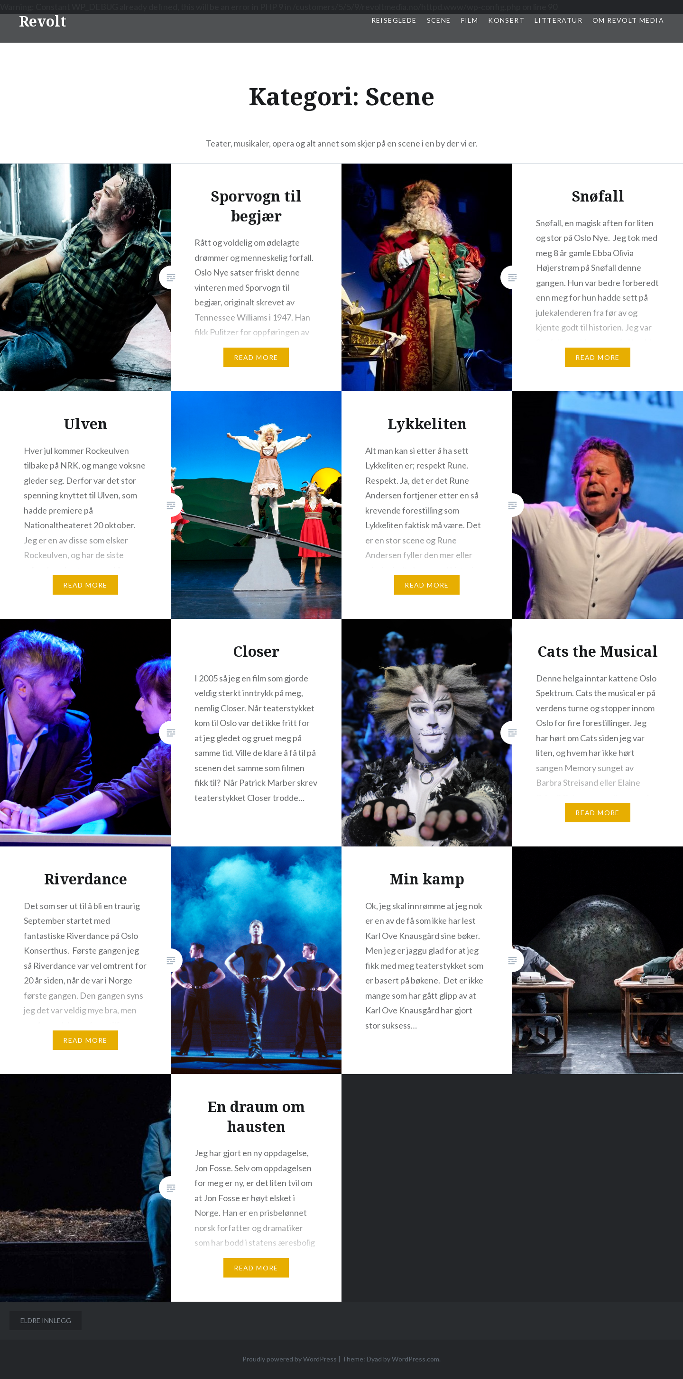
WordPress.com (415, 1359)
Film (470, 20)
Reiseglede (394, 20)
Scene (439, 20)
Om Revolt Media (628, 20)
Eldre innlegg (45, 1320)
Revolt (42, 21)
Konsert (506, 20)
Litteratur (558, 20)
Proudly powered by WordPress (289, 1359)
